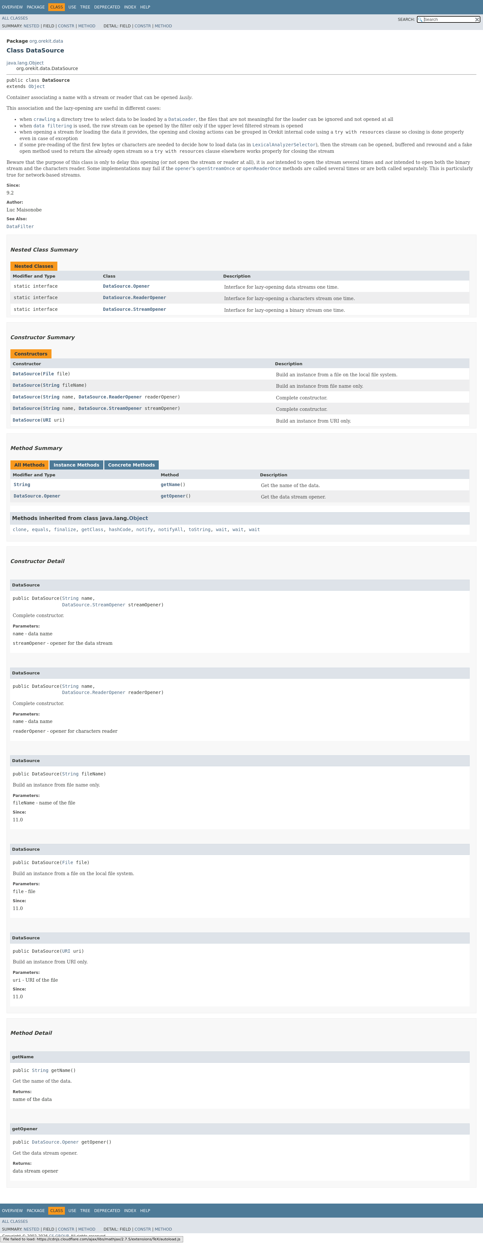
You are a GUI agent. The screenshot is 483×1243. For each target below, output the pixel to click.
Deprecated (107, 7)
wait (221, 529)
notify (144, 529)
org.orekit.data (46, 41)
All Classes (15, 18)
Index (130, 7)
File (48, 373)
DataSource (26, 373)
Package (36, 7)
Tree (85, 7)
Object (36, 86)
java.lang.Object (25, 62)
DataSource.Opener (126, 286)
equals (40, 529)
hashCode (120, 529)
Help (145, 7)
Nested (31, 26)
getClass (92, 529)
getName (170, 484)
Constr (66, 26)
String (51, 385)
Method (86, 26)
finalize (65, 529)
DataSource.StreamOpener (134, 309)
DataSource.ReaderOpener (134, 297)
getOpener (173, 496)
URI (47, 420)
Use (72, 7)
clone (19, 529)
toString (200, 529)
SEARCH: (406, 19)
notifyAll (170, 529)
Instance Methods (76, 465)
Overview (12, 7)
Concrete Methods (131, 465)
